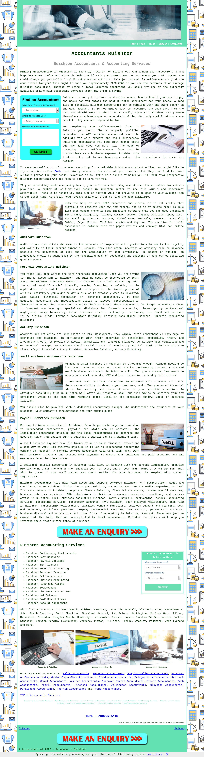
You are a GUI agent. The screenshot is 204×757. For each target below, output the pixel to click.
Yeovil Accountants (56, 685)
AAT (88, 134)
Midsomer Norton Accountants (123, 681)
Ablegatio (90, 214)
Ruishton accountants (36, 482)
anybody (139, 112)
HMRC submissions (78, 494)
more (29, 625)
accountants (87, 142)
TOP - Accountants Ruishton (40, 695)
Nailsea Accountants (84, 681)
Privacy (179, 728)
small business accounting (71, 498)
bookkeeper (113, 157)
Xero (179, 214)
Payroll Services (52, 561)
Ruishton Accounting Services (52, 545)
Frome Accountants (107, 688)
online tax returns (170, 185)
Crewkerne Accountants (115, 677)
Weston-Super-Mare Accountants (73, 677)
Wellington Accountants (128, 685)
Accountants (50, 673)
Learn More (154, 754)
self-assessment (161, 71)
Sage (80, 222)
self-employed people (76, 189)
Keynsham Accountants (108, 673)
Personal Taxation (53, 572)
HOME (133, 44)
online (40, 91)
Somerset (34, 673)
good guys (162, 108)
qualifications (164, 116)
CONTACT (163, 44)
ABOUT (152, 44)
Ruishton (83, 75)
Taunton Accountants (71, 688)
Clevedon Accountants (166, 685)
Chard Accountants (53, 681)
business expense (103, 153)
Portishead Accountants (37, 688)
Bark (58, 171)
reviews (77, 196)
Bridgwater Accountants (151, 677)
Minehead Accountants (91, 685)
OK (167, 754)
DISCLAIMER (176, 44)
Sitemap (24, 728)
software (134, 210)
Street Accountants (160, 681)
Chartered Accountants (56, 591)
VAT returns (137, 509)
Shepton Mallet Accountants (147, 673)
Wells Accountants (76, 673)
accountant (95, 79)
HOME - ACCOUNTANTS (102, 716)
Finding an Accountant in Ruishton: (46, 71)
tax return (121, 207)
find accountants (40, 609)
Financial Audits (52, 584)
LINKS (142, 44)
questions (125, 171)
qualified (132, 130)
